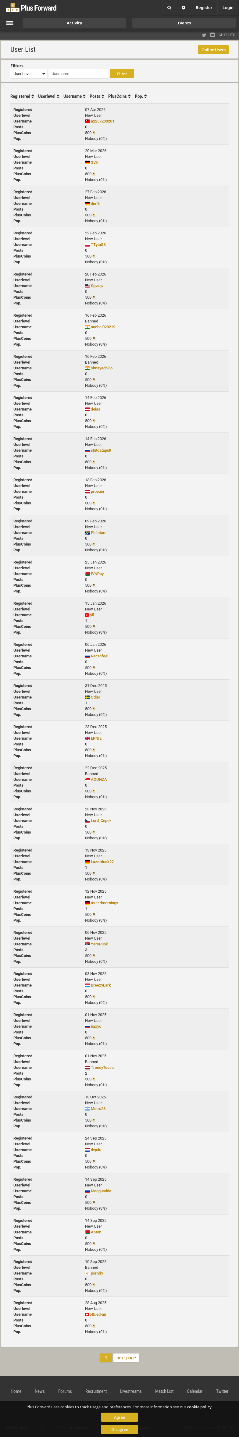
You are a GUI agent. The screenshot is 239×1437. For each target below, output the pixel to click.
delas (95, 409)
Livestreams (131, 1391)
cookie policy (199, 1407)
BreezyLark (101, 985)
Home (16, 1391)
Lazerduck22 (102, 861)
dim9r (96, 203)
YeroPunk (99, 944)
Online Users (214, 49)
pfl (92, 615)
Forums (65, 1391)
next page (126, 1358)
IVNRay (97, 573)
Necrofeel (99, 656)
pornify (97, 1273)
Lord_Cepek (101, 820)
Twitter (222, 1391)
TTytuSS (98, 244)
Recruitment (96, 1391)
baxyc (96, 1026)
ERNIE (96, 738)
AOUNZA (99, 779)
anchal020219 (103, 327)
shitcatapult (101, 450)
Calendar (195, 1391)
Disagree (119, 1429)
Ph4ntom (98, 532)
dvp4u (96, 1149)
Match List (164, 1391)
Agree (119, 1417)
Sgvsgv (97, 285)
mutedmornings (104, 903)
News (40, 1391)
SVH (94, 162)
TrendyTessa (102, 1067)
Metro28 (98, 1108)
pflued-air (98, 1314)
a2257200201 (102, 121)
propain (97, 491)
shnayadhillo (101, 368)
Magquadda (101, 1191)
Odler (95, 697)
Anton (96, 1232)
